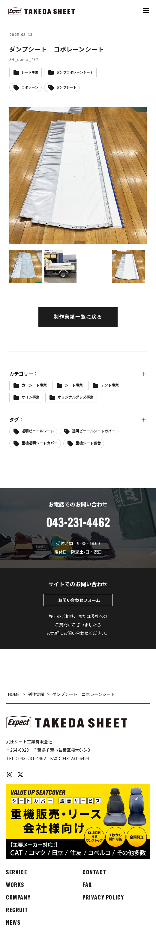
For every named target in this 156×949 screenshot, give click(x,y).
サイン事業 (31, 396)
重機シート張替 (88, 442)
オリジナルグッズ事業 (76, 396)
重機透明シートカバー (40, 442)
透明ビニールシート (38, 430)
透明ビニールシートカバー (93, 430)
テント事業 (110, 384)
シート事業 (30, 72)
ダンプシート (66, 87)
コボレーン (30, 87)
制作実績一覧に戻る (78, 317)
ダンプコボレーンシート (74, 72)
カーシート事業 (34, 384)
